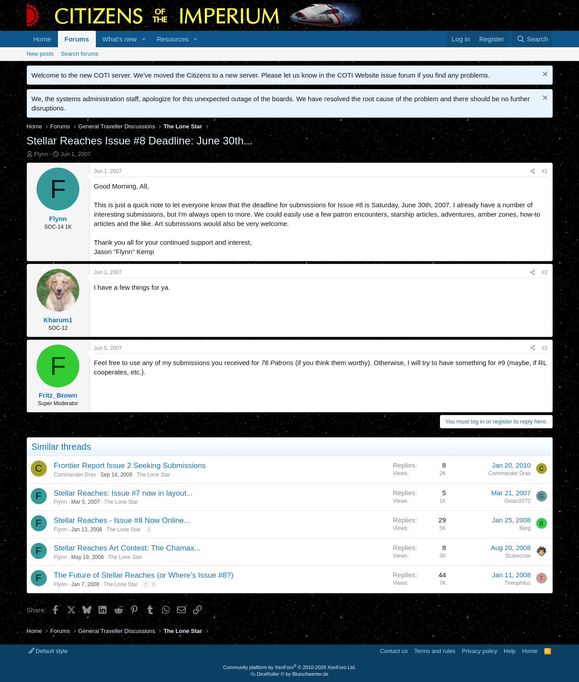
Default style (48, 651)
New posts (40, 53)
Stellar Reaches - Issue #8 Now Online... (122, 520)
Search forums (80, 53)
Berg (524, 528)
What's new (120, 39)
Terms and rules (434, 651)
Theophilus (518, 583)
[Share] (532, 171)
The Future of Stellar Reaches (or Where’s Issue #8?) (144, 575)
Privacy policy (479, 651)
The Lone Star (153, 475)
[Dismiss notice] (544, 75)
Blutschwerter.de (310, 674)
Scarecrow (518, 556)
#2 (544, 272)
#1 (544, 171)
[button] (143, 39)
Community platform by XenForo (289, 667)
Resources (172, 39)
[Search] (532, 39)
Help (510, 651)
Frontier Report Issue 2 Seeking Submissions (130, 465)
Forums (77, 39)
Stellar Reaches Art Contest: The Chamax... (127, 548)
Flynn (41, 154)
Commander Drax (75, 475)
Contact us (393, 651)
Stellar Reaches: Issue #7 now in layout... (123, 493)
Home (42, 39)
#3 (544, 348)
